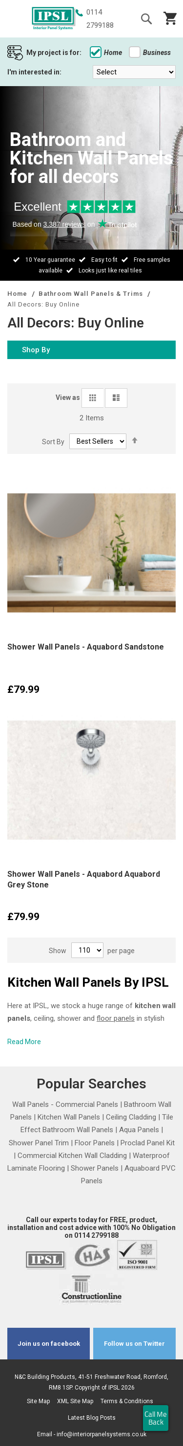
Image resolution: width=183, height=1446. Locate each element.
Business (150, 52)
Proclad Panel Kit (148, 1143)
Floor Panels (95, 1143)
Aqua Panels (139, 1129)
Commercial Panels (87, 1104)
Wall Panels (30, 1104)
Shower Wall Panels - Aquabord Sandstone (85, 646)
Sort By (53, 441)
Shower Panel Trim (39, 1143)
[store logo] (54, 19)
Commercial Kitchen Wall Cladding (72, 1155)
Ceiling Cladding (131, 1117)
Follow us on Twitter (134, 1343)
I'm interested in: (34, 72)
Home (106, 52)
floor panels (116, 1018)
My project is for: (53, 52)
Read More (24, 1042)
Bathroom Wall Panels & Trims (92, 293)
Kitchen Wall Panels (69, 1117)
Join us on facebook (49, 1343)
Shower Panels (95, 1168)
